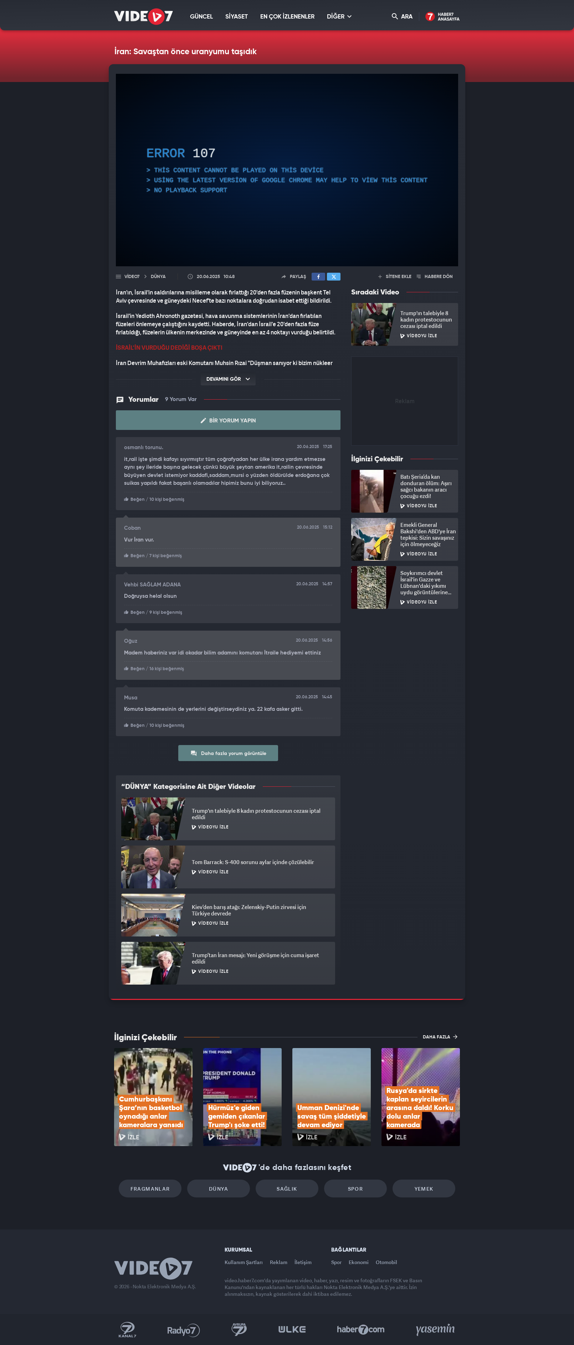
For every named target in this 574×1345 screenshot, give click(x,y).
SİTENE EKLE (394, 276)
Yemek (424, 1188)
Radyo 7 (184, 1330)
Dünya (218, 1188)
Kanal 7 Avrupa (239, 1330)
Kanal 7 (127, 1330)
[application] (287, 170)
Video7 (131, 276)
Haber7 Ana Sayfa (442, 17)
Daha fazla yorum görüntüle (228, 753)
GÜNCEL (201, 17)
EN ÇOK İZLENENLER (287, 17)
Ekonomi (359, 1262)
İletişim (303, 1262)
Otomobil (386, 1262)
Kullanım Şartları (244, 1262)
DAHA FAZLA (440, 1036)
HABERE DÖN (435, 276)
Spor (355, 1188)
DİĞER (339, 16)
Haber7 (361, 1330)
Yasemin (436, 1330)
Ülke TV (292, 1330)
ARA (402, 16)
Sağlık (287, 1188)
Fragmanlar (150, 1188)
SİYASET (236, 17)
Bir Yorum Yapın (228, 420)
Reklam (278, 1262)
